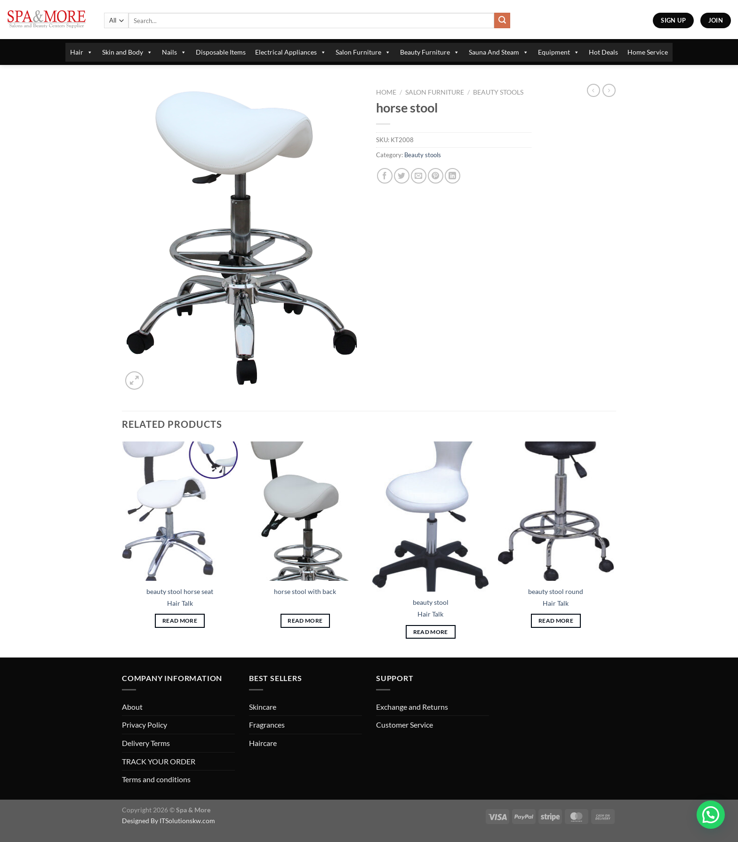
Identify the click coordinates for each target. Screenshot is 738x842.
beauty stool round (555, 591)
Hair (81, 52)
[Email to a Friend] (418, 176)
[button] (711, 815)
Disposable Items (221, 52)
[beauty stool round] (556, 511)
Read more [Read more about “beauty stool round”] (555, 620)
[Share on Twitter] (401, 176)
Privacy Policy (144, 724)
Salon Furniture (363, 52)
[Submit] (502, 21)
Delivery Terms (146, 742)
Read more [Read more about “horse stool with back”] (305, 620)
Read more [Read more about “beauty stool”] (430, 632)
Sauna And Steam (499, 52)
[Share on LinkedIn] (452, 176)
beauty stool (431, 602)
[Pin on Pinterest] (435, 176)
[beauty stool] (430, 516)
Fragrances (267, 724)
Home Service (647, 52)
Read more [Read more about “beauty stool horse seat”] (179, 620)
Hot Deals (603, 52)
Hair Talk (180, 603)
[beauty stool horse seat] (180, 511)
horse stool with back (305, 591)
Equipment (558, 52)
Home (386, 92)
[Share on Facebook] (385, 176)
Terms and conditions (156, 779)
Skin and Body (127, 52)
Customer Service (404, 724)
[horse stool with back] (305, 511)
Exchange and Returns (412, 706)
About (132, 706)
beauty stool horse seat (179, 591)
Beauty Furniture (429, 52)
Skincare (262, 706)
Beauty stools (498, 92)
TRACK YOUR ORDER (158, 761)
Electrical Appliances (290, 52)
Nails (174, 52)
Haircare (263, 742)
